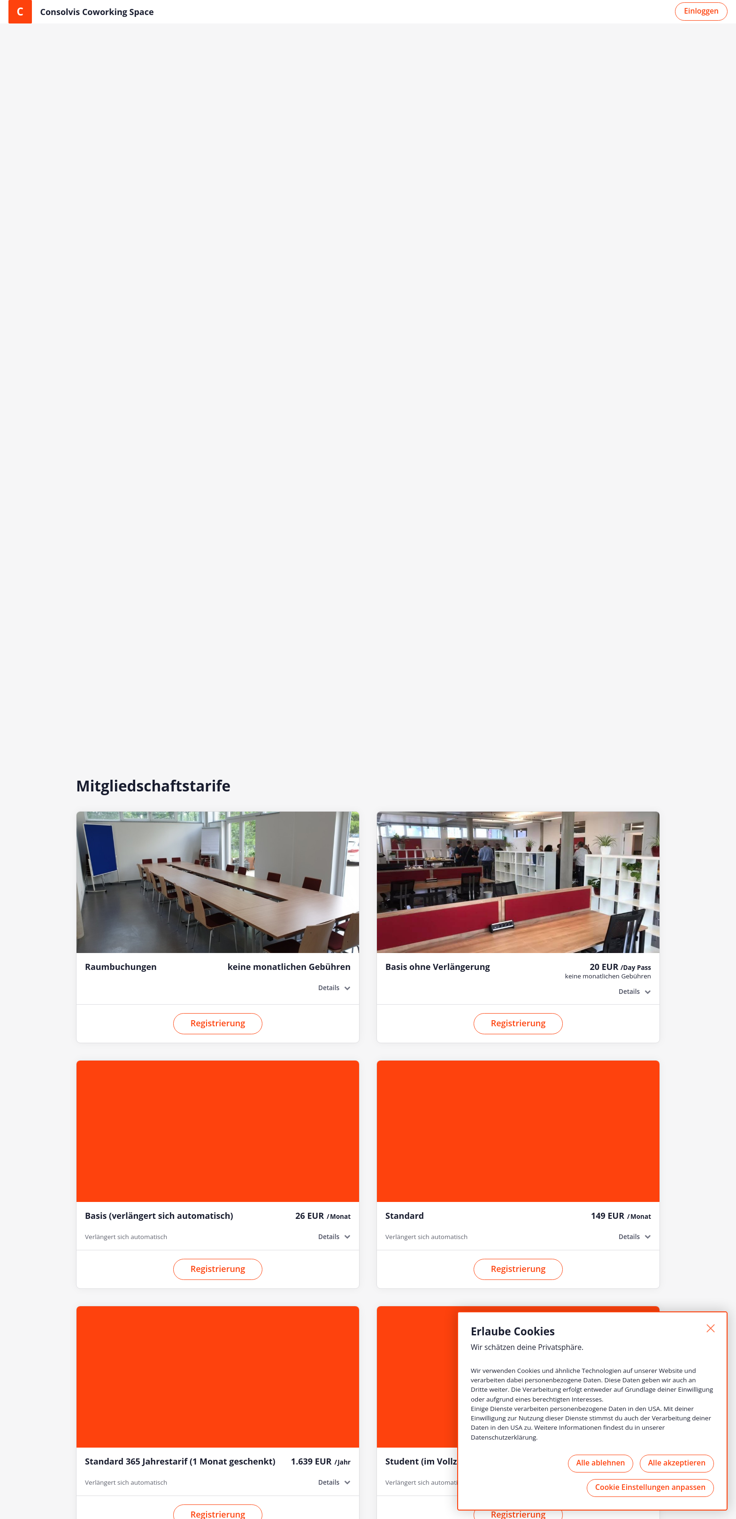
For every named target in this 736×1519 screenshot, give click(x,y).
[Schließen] (710, 1328)
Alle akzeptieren (676, 1462)
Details (328, 353)
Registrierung (218, 388)
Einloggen (701, 11)
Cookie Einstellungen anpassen (650, 1487)
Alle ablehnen (599, 1462)
